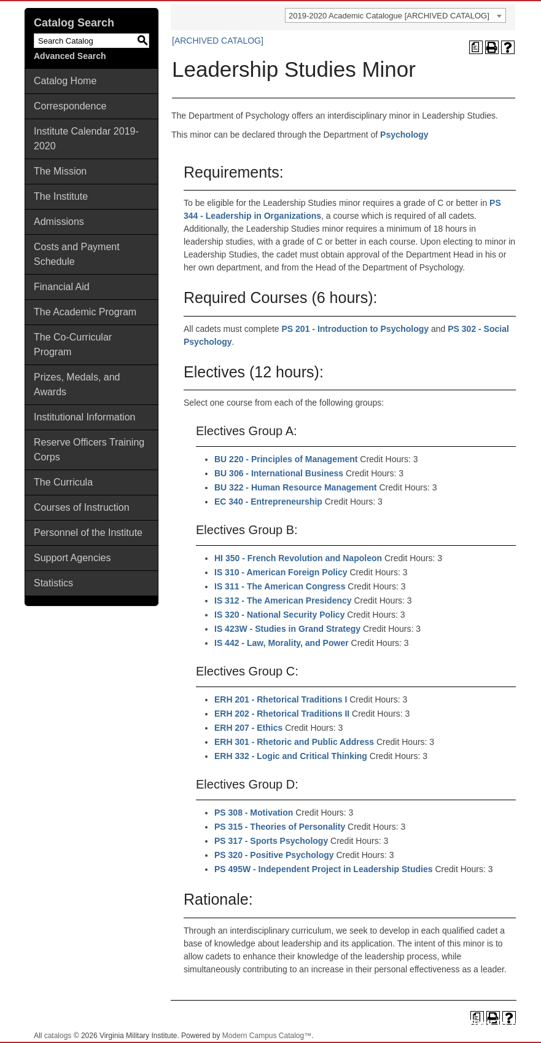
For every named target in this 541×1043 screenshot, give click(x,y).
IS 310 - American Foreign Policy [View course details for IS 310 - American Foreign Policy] (281, 572)
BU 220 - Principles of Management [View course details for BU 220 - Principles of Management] (285, 459)
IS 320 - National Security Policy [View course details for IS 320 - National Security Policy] (279, 615)
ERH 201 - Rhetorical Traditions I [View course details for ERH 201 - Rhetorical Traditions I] (280, 699)
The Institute (61, 196)
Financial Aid (62, 286)
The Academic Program (85, 312)
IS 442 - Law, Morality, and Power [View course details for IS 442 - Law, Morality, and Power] (281, 643)
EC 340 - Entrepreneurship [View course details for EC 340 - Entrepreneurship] (268, 501)
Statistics (53, 583)
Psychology (404, 135)
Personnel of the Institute (88, 532)
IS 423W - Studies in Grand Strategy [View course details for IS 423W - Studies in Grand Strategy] (287, 629)
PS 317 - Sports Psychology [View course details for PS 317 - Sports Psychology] (271, 841)
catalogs (58, 1035)
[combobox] (395, 15)
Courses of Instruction (82, 507)
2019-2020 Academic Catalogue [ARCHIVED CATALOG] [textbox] (389, 15)
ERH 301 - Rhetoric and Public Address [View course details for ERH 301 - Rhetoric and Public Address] (294, 742)
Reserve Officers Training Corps (89, 449)
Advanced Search (70, 56)
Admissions (59, 221)
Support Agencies (72, 558)
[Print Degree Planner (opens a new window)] (476, 47)
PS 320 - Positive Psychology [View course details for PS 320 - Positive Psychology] (274, 855)
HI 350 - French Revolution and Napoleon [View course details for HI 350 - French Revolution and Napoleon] (298, 558)
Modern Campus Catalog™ (266, 1035)
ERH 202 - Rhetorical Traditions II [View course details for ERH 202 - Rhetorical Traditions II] (281, 713)
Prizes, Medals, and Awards (77, 384)
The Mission (60, 171)
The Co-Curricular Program (73, 344)
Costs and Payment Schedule (77, 254)
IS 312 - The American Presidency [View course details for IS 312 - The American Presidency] (283, 600)
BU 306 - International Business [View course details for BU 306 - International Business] (278, 473)
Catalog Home (65, 81)
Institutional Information (84, 417)
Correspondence (70, 106)
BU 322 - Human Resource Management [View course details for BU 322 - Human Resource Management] (295, 487)
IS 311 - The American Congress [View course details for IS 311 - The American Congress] (279, 586)
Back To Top (498, 1023)
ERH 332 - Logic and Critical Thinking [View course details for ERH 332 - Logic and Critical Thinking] (290, 756)
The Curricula (63, 482)
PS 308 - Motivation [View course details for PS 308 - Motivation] (253, 812)
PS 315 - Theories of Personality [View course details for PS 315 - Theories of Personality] (279, 827)
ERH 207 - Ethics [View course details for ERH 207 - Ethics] (248, 728)
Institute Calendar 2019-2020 (86, 138)
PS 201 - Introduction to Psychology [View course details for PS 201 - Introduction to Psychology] (355, 329)
